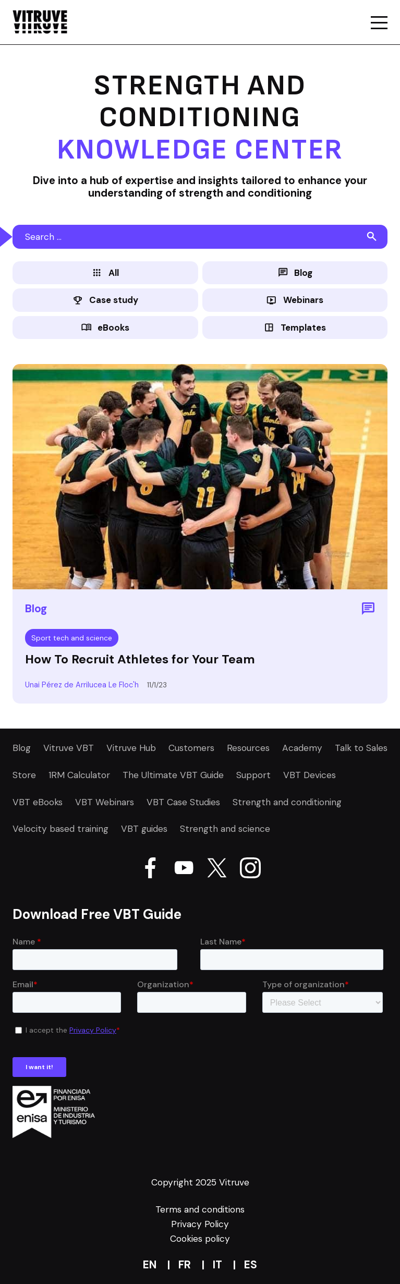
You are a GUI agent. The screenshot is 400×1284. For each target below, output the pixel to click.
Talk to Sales (361, 748)
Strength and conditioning (287, 802)
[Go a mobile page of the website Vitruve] (379, 22)
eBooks (105, 327)
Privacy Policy (200, 1224)
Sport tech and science (71, 638)
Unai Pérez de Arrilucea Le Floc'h (82, 684)
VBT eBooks (38, 802)
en (149, 1264)
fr (184, 1264)
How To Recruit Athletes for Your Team (140, 659)
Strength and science (225, 828)
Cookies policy (200, 1238)
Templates (295, 327)
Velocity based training (60, 828)
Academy (302, 748)
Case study (105, 300)
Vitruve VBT (68, 748)
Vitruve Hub (131, 748)
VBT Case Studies (183, 802)
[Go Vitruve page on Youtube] (183, 870)
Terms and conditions (200, 1209)
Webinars (294, 300)
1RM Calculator (79, 775)
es (250, 1264)
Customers (191, 748)
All (105, 272)
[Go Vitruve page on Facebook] (150, 870)
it (217, 1264)
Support (253, 775)
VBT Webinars (104, 802)
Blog (294, 272)
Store (24, 775)
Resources (248, 748)
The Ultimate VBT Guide (173, 775)
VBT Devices (309, 775)
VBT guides (144, 828)
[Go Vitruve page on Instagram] (250, 870)
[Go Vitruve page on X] (217, 870)
